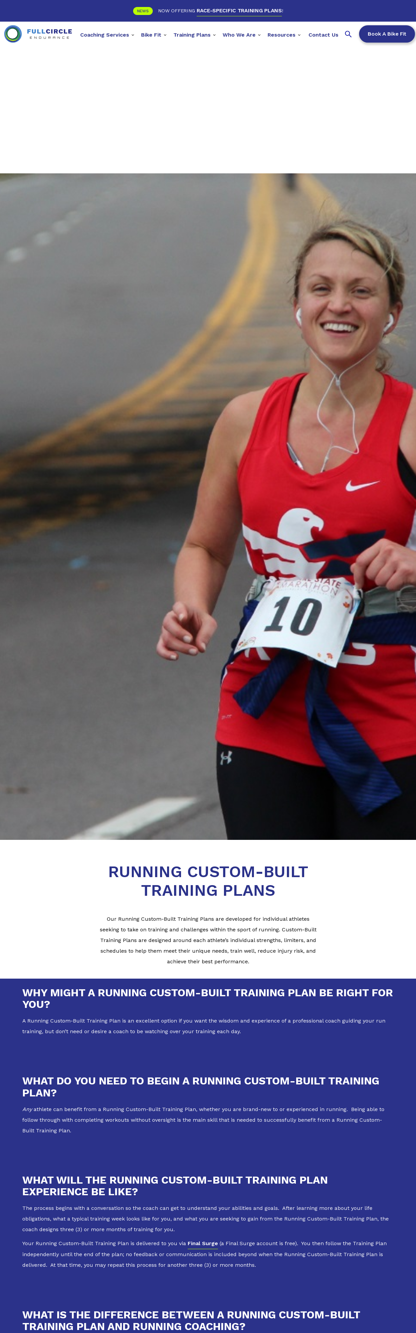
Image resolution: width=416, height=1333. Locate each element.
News (143, 11)
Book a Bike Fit (387, 34)
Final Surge (203, 1243)
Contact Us (323, 35)
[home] (38, 34)
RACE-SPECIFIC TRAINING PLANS (239, 10)
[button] (107, 34)
